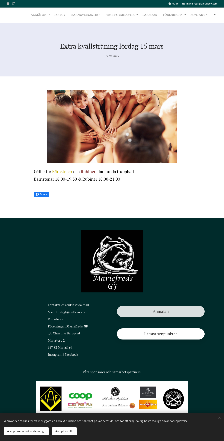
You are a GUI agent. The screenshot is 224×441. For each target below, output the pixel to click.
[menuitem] (142, 15)
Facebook (71, 354)
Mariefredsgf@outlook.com (67, 312)
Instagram (55, 354)
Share (41, 194)
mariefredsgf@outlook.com (201, 3)
